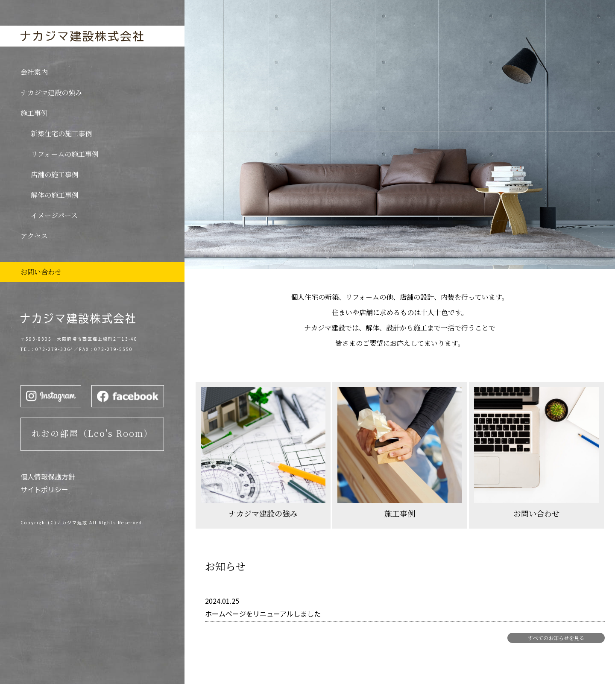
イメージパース (54, 215)
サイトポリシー (44, 489)
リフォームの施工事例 (65, 154)
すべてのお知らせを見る (556, 637)
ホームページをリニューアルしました (263, 613)
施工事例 (34, 113)
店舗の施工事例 (55, 174)
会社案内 (34, 72)
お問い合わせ (41, 272)
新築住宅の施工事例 (61, 133)
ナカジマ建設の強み (51, 92)
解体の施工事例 (55, 195)
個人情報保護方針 (47, 476)
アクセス (34, 236)
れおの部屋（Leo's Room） (92, 433)
